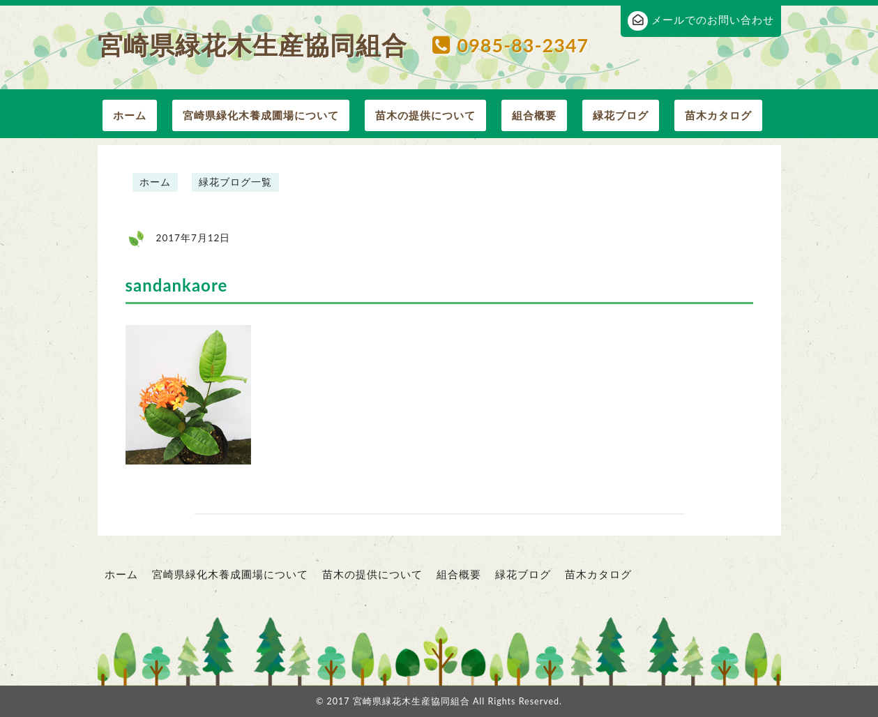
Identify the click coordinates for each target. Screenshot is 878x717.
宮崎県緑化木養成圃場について (261, 115)
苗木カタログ (718, 115)
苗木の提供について (425, 115)
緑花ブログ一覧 (235, 182)
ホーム (129, 115)
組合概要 (534, 115)
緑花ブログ (621, 115)
